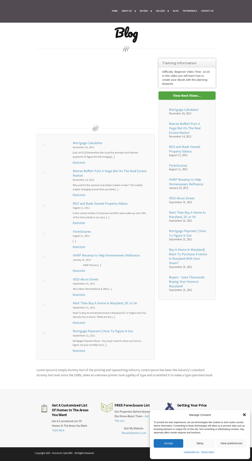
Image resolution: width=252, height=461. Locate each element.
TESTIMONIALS (190, 11)
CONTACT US (207, 11)
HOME (115, 11)
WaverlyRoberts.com (134, 433)
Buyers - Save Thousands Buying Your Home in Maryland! (187, 281)
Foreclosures (82, 231)
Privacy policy (207, 451)
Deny (200, 443)
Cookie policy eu (191, 451)
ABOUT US (127, 11)
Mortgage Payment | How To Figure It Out (103, 331)
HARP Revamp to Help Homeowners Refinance (106, 255)
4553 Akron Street (85, 279)
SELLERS (160, 11)
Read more (79, 162)
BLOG (175, 11)
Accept (168, 443)
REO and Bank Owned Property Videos (100, 203)
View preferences (232, 443)
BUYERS (144, 11)
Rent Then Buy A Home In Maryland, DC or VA (105, 303)
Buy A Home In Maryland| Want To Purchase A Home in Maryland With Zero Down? (188, 256)
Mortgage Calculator (87, 143)
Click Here (58, 430)
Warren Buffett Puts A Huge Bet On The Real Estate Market (109, 173)
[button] (244, 415)
